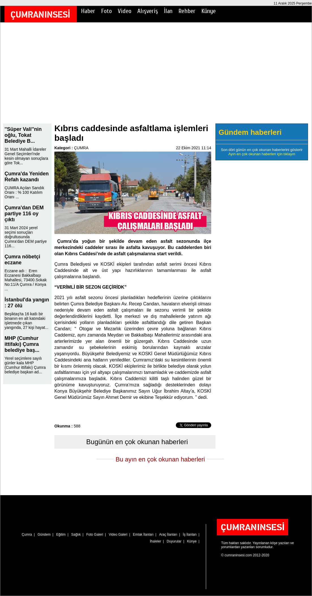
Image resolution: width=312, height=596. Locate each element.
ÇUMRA (81, 148)
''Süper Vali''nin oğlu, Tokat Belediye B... (23, 135)
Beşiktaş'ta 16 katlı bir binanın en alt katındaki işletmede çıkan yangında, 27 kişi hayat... (26, 321)
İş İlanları (190, 535)
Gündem (44, 535)
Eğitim (60, 535)
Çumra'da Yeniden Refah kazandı (27, 176)
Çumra (27, 535)
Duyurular (174, 541)
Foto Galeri (94, 535)
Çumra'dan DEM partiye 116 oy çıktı (24, 213)
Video (124, 11)
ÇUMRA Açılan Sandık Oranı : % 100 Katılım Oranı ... (24, 192)
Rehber (186, 11)
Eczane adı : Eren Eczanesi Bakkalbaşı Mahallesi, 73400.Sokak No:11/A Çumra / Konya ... (26, 280)
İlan (168, 11)
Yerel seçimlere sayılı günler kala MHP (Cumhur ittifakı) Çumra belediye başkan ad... (25, 365)
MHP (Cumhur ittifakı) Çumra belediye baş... (22, 344)
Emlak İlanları (143, 535)
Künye (208, 11)
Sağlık (76, 535)
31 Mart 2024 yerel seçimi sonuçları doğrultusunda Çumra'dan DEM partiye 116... (26, 236)
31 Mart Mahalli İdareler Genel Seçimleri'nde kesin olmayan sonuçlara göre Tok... (26, 156)
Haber (88, 11)
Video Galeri (118, 535)
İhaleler (155, 541)
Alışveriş (147, 11)
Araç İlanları (168, 535)
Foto (106, 11)
